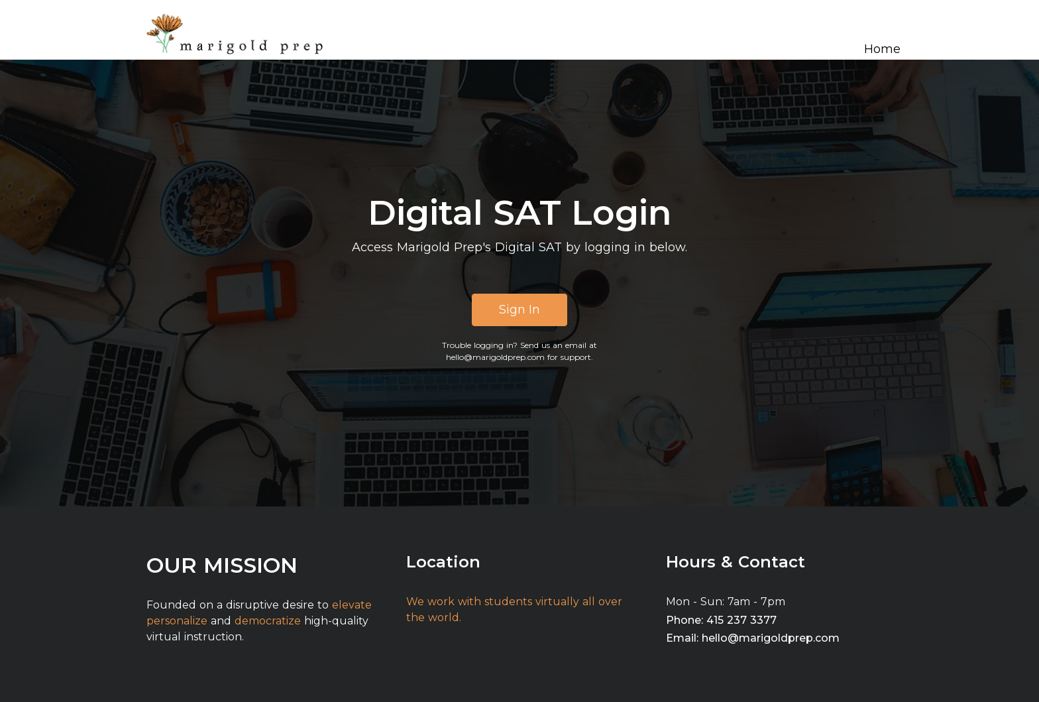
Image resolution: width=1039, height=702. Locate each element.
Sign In (519, 309)
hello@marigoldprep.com (495, 357)
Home (882, 49)
